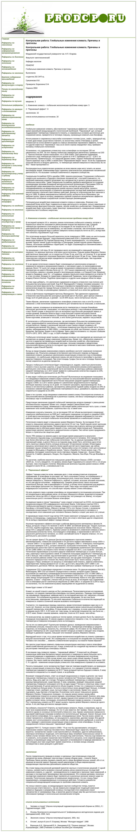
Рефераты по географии (8, 201)
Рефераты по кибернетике (8, 287)
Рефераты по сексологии (8, 44)
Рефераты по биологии (13, 57)
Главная (5, 39)
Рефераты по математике (8, 96)
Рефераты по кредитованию (8, 241)
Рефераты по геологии (12, 210)
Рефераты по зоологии (12, 264)
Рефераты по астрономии (8, 146)
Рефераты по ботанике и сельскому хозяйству (12, 166)
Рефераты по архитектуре (8, 140)
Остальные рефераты (12, 105)
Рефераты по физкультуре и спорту (12, 84)
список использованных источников (42, 802)
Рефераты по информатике (8, 275)
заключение (31, 752)
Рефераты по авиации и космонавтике (12, 110)
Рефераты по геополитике (8, 215)
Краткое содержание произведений (11, 78)
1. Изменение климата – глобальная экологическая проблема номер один (59, 218)
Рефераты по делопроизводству (10, 235)
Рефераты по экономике (8, 62)
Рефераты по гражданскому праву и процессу (12, 228)
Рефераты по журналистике (8, 259)
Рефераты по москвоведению (9, 68)
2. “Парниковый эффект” (37, 470)
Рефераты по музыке (12, 101)
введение (30, 125)
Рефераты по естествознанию (10, 247)
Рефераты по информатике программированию (11, 51)
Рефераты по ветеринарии (8, 189)
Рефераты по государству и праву (11, 221)
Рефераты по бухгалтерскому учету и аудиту (12, 174)
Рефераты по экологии (12, 73)
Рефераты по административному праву (11, 117)
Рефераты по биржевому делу (9, 158)
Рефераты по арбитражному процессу (8, 133)
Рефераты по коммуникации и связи (12, 293)
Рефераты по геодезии (12, 206)
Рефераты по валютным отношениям (8, 182)
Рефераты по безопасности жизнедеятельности (11, 125)
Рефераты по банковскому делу (10, 152)
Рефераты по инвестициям (8, 269)
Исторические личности (8, 281)
